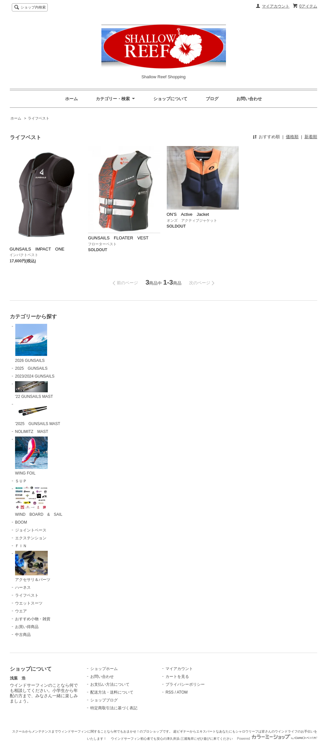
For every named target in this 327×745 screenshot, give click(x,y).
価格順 (292, 136)
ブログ (212, 98)
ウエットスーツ (29, 603)
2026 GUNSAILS (31, 343)
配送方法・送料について (111, 692)
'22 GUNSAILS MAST (34, 390)
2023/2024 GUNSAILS (35, 376)
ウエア (21, 611)
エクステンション (30, 538)
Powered (277, 738)
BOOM (21, 522)
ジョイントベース (30, 530)
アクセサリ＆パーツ (32, 566)
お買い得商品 (27, 626)
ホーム (71, 98)
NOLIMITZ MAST (31, 431)
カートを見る (177, 676)
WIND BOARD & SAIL (38, 501)
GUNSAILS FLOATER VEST (120, 237)
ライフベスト (38, 118)
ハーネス (23, 587)
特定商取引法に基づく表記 (113, 708)
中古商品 (23, 634)
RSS (169, 692)
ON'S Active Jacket (190, 214)
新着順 (310, 136)
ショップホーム (104, 668)
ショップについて (170, 98)
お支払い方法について (109, 684)
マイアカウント (275, 6)
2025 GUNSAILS (31, 368)
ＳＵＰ (21, 481)
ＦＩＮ (21, 546)
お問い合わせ (249, 98)
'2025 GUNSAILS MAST (37, 413)
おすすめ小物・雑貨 (32, 619)
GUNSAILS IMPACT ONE (39, 249)
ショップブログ (104, 700)
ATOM (182, 692)
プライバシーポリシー (185, 684)
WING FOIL (31, 456)
